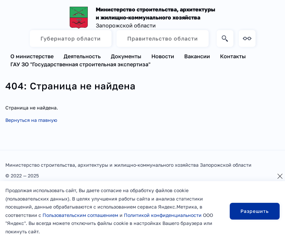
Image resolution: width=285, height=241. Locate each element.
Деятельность (82, 56)
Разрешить (254, 211)
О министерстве (32, 56)
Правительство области (162, 38)
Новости (162, 56)
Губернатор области (71, 38)
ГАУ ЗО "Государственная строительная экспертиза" (80, 64)
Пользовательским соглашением (80, 215)
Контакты (233, 56)
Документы (126, 56)
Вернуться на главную (31, 120)
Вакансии (197, 56)
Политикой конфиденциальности (163, 215)
